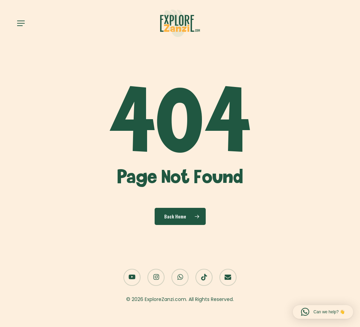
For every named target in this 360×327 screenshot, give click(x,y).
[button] (21, 23)
